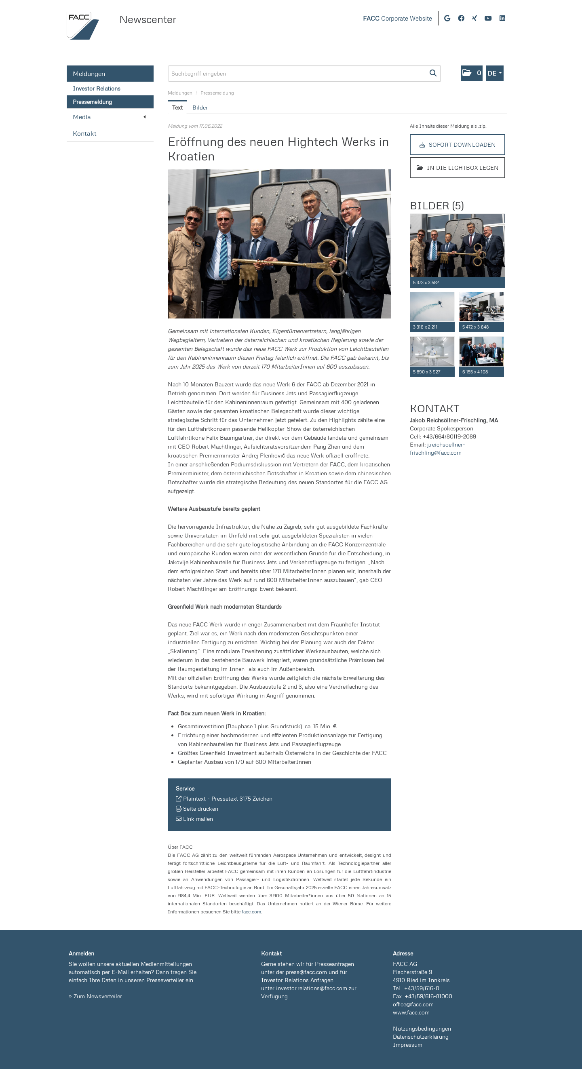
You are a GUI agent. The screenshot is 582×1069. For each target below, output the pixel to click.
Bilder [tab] (200, 107)
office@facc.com (413, 1004)
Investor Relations (96, 88)
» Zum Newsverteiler (95, 996)
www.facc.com (411, 1012)
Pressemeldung (92, 101)
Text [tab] (177, 107)
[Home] (83, 26)
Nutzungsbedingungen (422, 1028)
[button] (472, 73)
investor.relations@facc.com (311, 988)
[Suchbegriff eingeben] (305, 73)
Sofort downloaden (458, 144)
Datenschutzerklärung (421, 1036)
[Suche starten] (433, 73)
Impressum (407, 1044)
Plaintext (194, 798)
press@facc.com (306, 971)
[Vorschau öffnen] (279, 243)
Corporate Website (397, 18)
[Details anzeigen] (501, 282)
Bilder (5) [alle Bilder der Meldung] (437, 205)
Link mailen (198, 818)
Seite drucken (200, 808)
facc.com (251, 912)
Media (109, 117)
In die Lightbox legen (458, 167)
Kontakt (85, 133)
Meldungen (89, 74)
